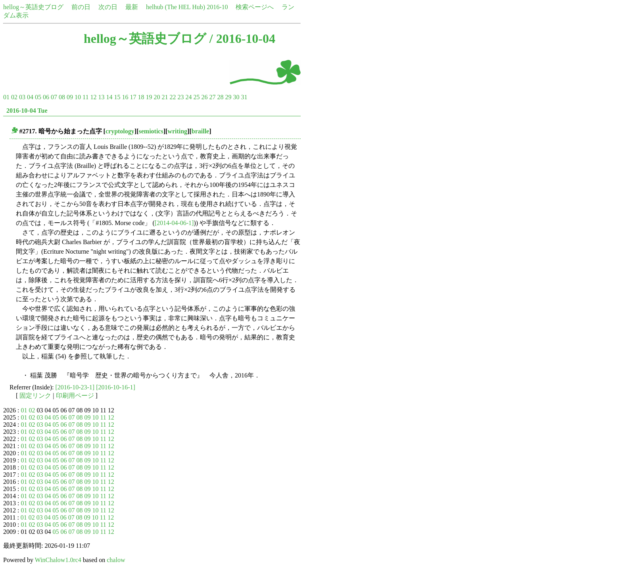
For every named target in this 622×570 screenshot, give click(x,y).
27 (212, 97)
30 (236, 97)
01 (6, 97)
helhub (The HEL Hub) (175, 7)
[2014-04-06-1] (174, 223)
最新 (131, 7)
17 (133, 97)
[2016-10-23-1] (75, 387)
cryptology (120, 131)
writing (177, 131)
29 (228, 97)
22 (172, 97)
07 (54, 97)
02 (14, 97)
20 (157, 97)
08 (62, 97)
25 (196, 97)
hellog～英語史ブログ (33, 7)
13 (101, 97)
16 (125, 97)
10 (78, 97)
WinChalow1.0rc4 (58, 560)
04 (30, 97)
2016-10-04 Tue (27, 110)
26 (204, 97)
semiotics (150, 131)
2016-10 (217, 7)
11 (85, 97)
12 (93, 97)
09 (70, 97)
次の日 (107, 7)
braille (200, 131)
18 (141, 97)
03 (22, 97)
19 (149, 97)
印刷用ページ (75, 395)
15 (117, 97)
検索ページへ (255, 7)
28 (220, 97)
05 (38, 97)
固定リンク (35, 395)
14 (109, 97)
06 (46, 97)
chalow (116, 560)
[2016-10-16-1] (115, 387)
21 (164, 97)
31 (244, 97)
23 (180, 97)
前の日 (80, 7)
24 (188, 97)
